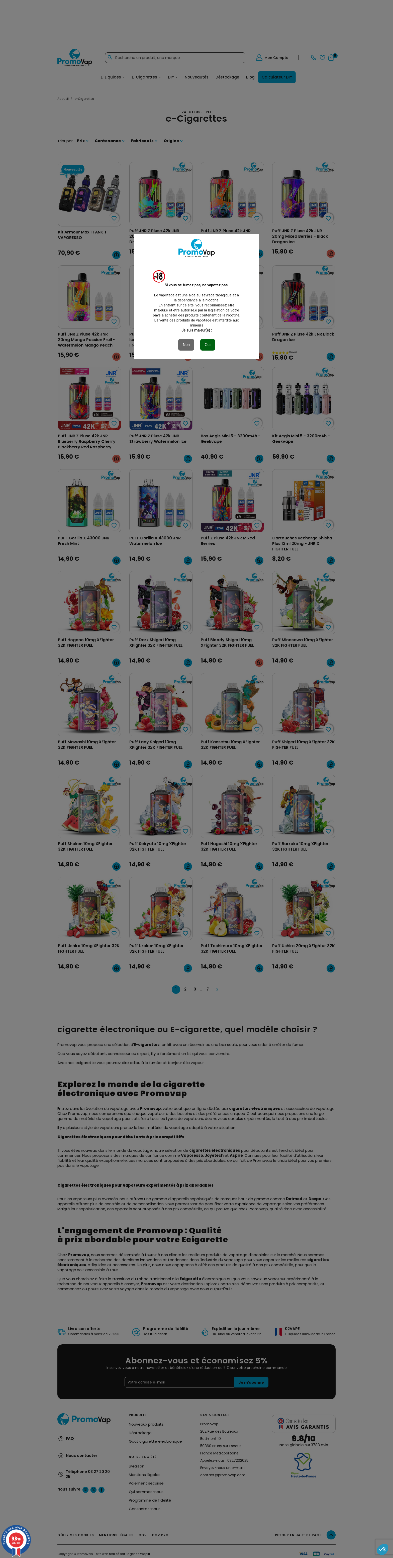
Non (186, 344)
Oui (208, 344)
